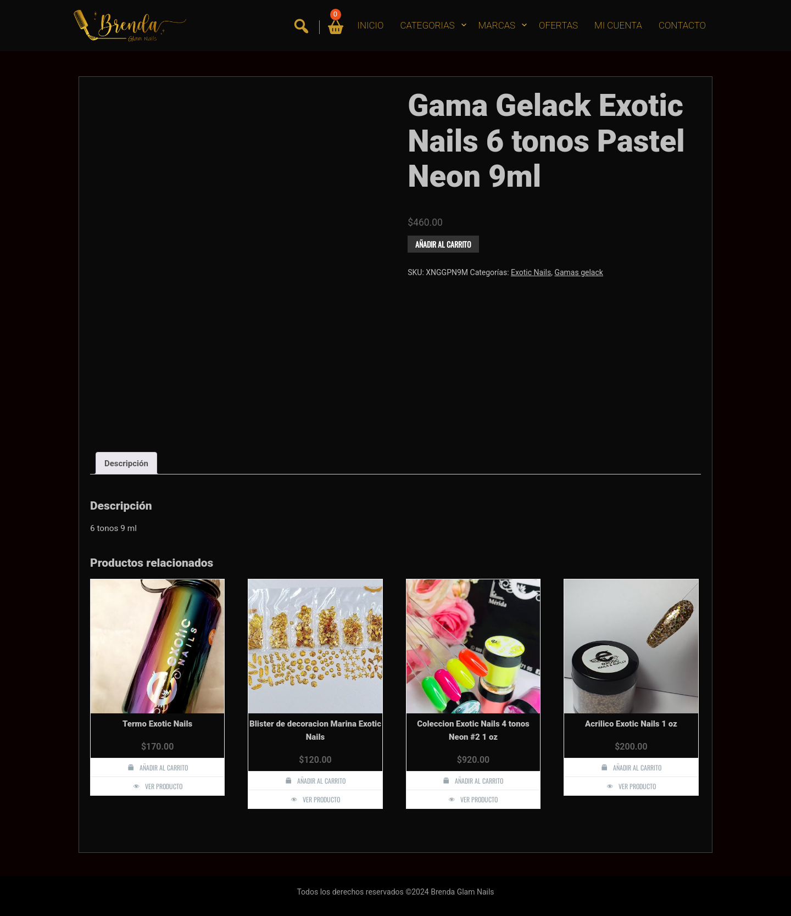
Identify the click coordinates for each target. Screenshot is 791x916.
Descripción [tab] (126, 463)
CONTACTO (682, 25)
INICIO (371, 25)
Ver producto (163, 786)
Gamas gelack (578, 272)
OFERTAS (558, 25)
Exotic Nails (531, 272)
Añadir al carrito (443, 244)
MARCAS (497, 25)
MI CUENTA (618, 25)
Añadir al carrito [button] (164, 767)
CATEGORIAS (427, 25)
